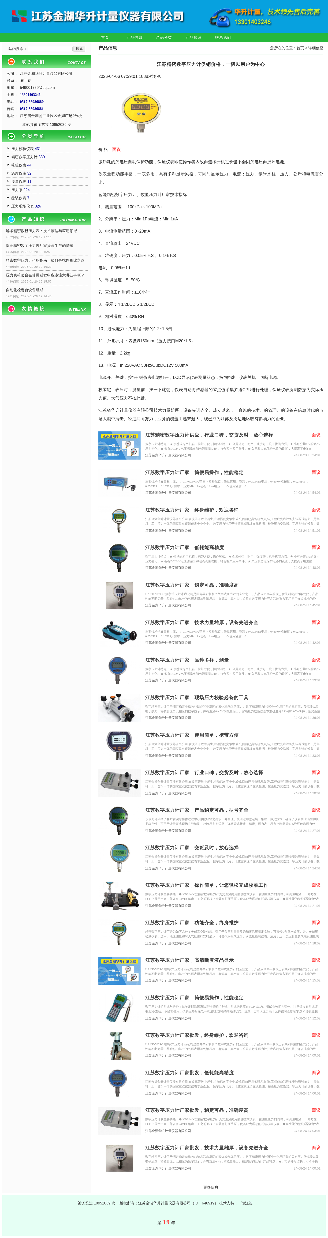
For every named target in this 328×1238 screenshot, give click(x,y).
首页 (105, 37)
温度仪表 (18, 173)
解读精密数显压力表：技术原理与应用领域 (41, 231)
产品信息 (134, 37)
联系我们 (223, 37)
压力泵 (16, 190)
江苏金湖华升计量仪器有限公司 (168, 455)
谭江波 (247, 1203)
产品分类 (164, 37)
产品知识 (193, 37)
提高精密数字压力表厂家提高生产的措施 (39, 246)
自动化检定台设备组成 (24, 290)
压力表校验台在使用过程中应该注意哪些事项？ (45, 275)
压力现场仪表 (22, 206)
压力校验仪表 (22, 149)
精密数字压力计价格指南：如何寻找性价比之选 (45, 260)
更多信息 (210, 1187)
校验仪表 (18, 165)
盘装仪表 (18, 198)
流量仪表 (18, 182)
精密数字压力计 (24, 157)
